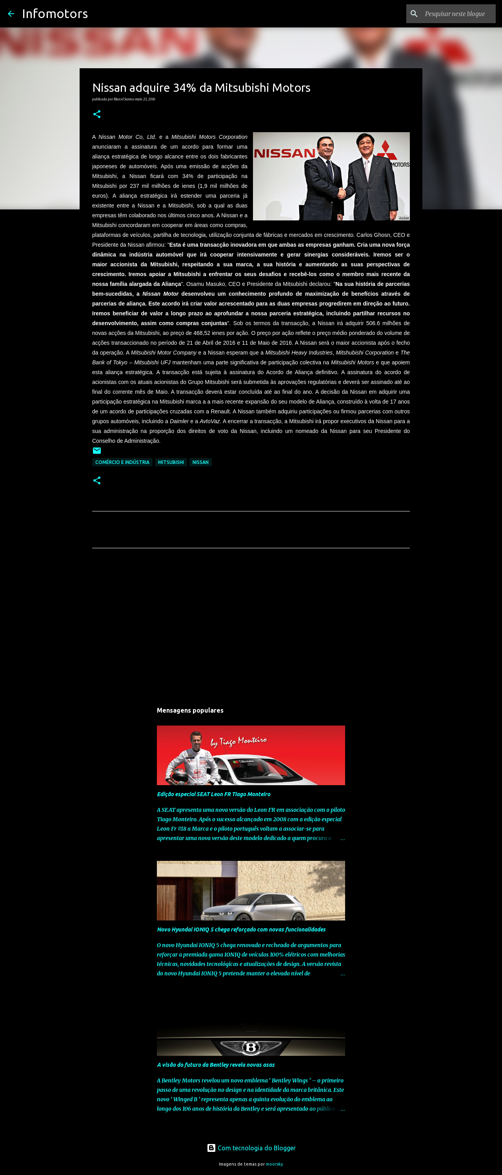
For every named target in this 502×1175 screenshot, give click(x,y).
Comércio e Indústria (122, 462)
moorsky (274, 1164)
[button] (97, 114)
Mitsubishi (171, 462)
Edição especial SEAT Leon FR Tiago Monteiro (213, 794)
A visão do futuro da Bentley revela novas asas (216, 1065)
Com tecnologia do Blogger (251, 1147)
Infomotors (55, 13)
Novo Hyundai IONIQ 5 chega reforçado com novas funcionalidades (241, 929)
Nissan (201, 462)
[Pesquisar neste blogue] (454, 13)
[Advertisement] (251, 627)
